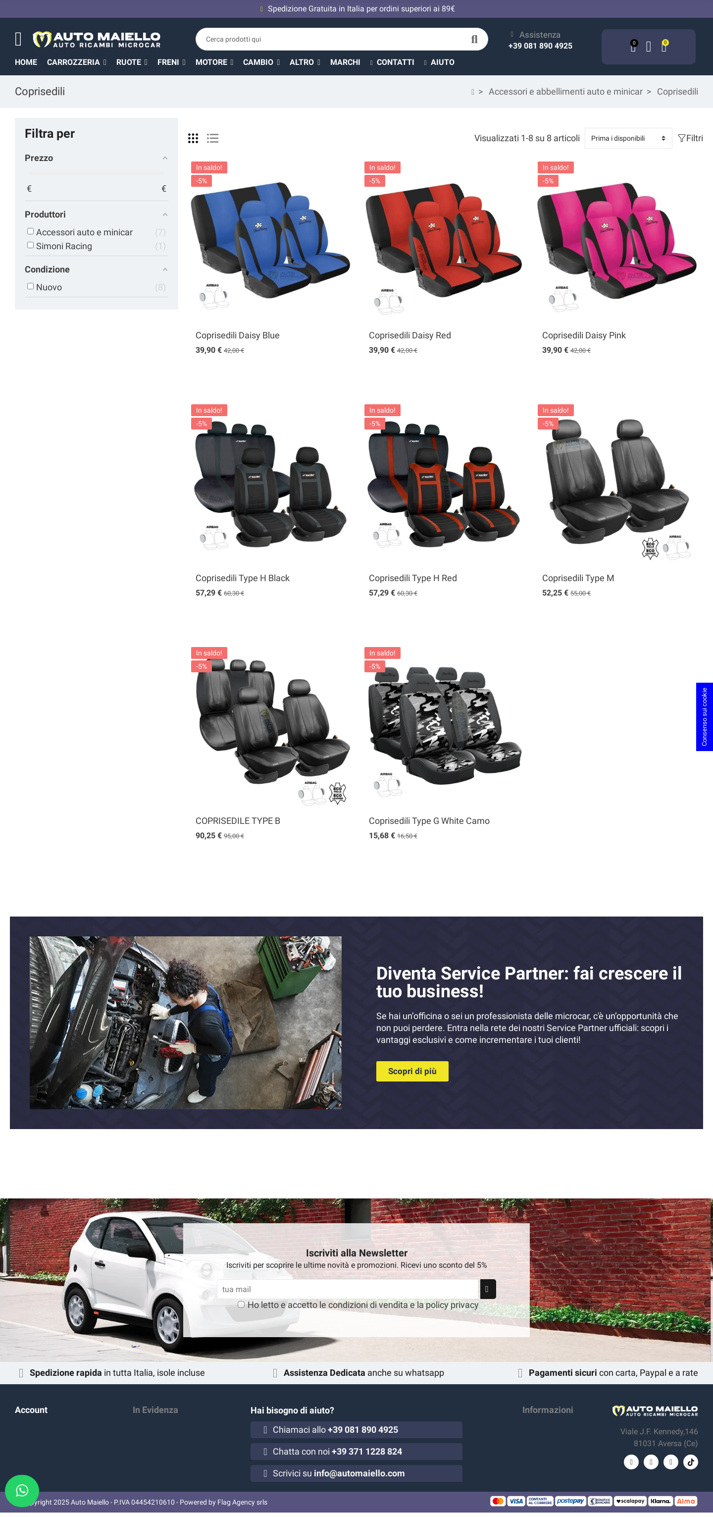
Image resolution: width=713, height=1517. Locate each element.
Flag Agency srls (242, 1507)
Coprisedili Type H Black (243, 578)
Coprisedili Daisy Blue (238, 335)
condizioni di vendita (368, 1305)
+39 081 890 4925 (540, 46)
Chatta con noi (337, 1451)
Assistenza (539, 35)
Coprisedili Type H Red (413, 578)
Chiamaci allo (335, 1429)
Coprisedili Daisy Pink (584, 335)
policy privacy (452, 1305)
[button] (310, 62)
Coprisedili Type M (578, 578)
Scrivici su (339, 1473)
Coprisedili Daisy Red (410, 335)
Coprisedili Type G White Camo (429, 820)
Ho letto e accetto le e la (363, 1305)
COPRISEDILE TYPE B (238, 820)
